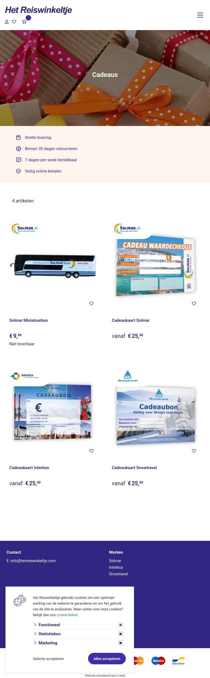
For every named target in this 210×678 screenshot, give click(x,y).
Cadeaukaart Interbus (29, 467)
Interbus (116, 567)
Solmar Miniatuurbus (28, 320)
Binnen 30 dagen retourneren (51, 148)
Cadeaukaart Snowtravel (134, 467)
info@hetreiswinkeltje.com (33, 561)
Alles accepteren (107, 659)
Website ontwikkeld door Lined (105, 675)
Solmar (115, 561)
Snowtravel (118, 574)
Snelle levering (38, 137)
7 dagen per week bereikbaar (51, 159)
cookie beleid (67, 615)
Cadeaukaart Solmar (131, 320)
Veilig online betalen (43, 171)
